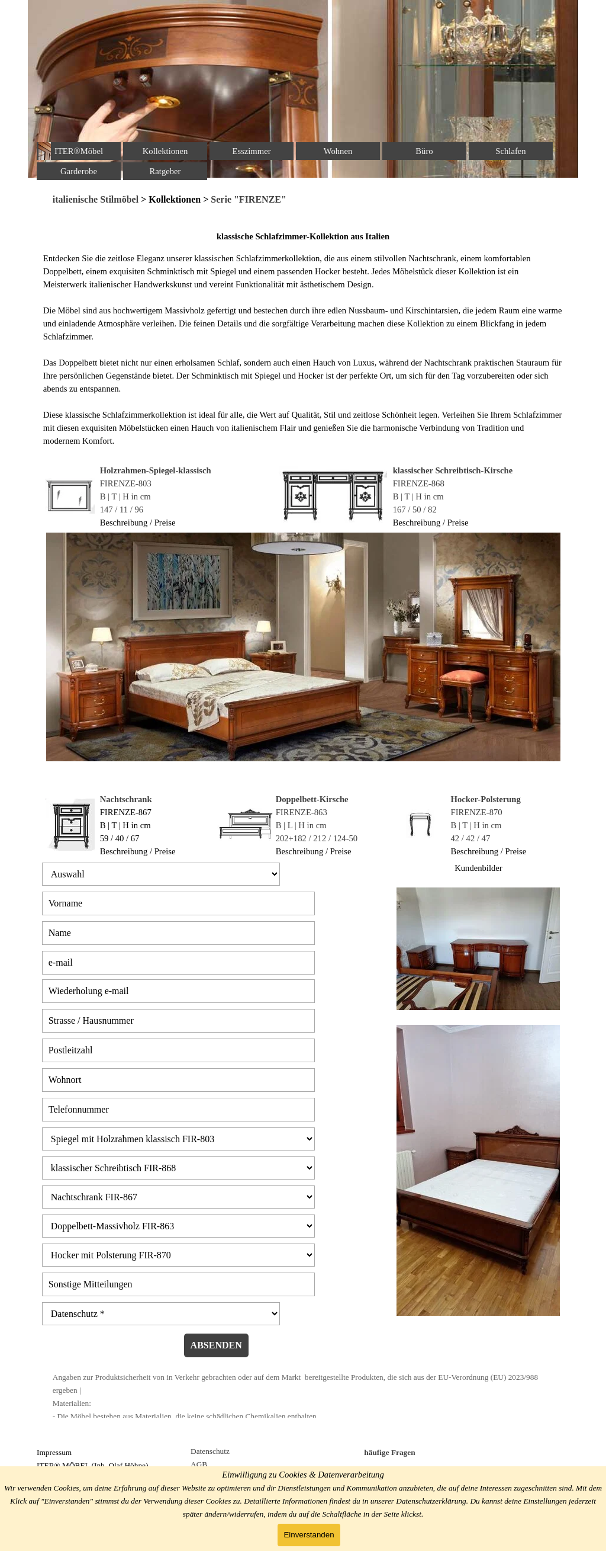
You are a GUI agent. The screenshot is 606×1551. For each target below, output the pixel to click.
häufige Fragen (389, 1452)
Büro (424, 151)
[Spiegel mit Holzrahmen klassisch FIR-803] (178, 1139)
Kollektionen (165, 151)
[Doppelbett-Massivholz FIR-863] (178, 1226)
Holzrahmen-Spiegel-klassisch (155, 470)
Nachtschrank (126, 799)
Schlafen (510, 151)
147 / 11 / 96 (122, 509)
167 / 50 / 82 (415, 509)
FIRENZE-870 (476, 812)
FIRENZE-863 (301, 812)
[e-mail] (178, 963)
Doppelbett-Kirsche (312, 799)
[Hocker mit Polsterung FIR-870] (178, 1255)
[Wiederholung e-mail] (178, 991)
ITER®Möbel (78, 151)
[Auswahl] (161, 874)
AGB (199, 1464)
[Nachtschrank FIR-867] (178, 1197)
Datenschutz (210, 1451)
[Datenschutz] (161, 1313)
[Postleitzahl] (178, 1050)
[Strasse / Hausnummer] (178, 1021)
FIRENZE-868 (418, 483)
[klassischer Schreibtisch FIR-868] (178, 1168)
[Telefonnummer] (178, 1109)
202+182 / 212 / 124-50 (317, 838)
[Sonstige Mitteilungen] (178, 1284)
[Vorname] (178, 903)
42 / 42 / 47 (471, 838)
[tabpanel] (303, 200)
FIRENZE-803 (126, 483)
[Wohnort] (178, 1080)
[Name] (178, 933)
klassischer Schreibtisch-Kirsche (453, 470)
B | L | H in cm (301, 825)
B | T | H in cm (125, 496)
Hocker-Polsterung (486, 799)
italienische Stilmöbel (95, 199)
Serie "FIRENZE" (247, 199)
